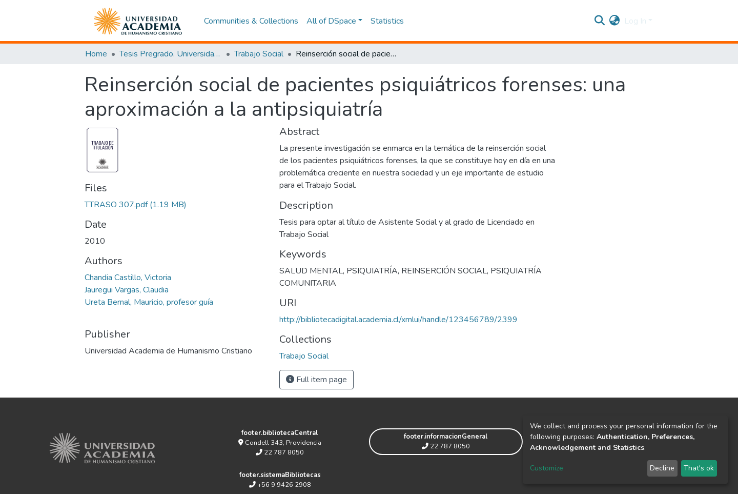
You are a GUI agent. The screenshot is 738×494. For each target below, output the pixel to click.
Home (96, 54)
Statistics (387, 21)
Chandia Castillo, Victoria (128, 277)
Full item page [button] (316, 379)
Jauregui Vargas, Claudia (127, 289)
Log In (635, 21)
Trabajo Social (258, 54)
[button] (614, 21)
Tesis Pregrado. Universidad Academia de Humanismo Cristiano (170, 54)
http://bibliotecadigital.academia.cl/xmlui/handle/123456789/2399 (398, 319)
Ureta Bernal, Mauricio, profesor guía (149, 302)
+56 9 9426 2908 (280, 484)
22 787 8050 (280, 452)
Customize (546, 468)
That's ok (699, 468)
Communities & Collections (251, 21)
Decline (662, 468)
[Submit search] (599, 21)
